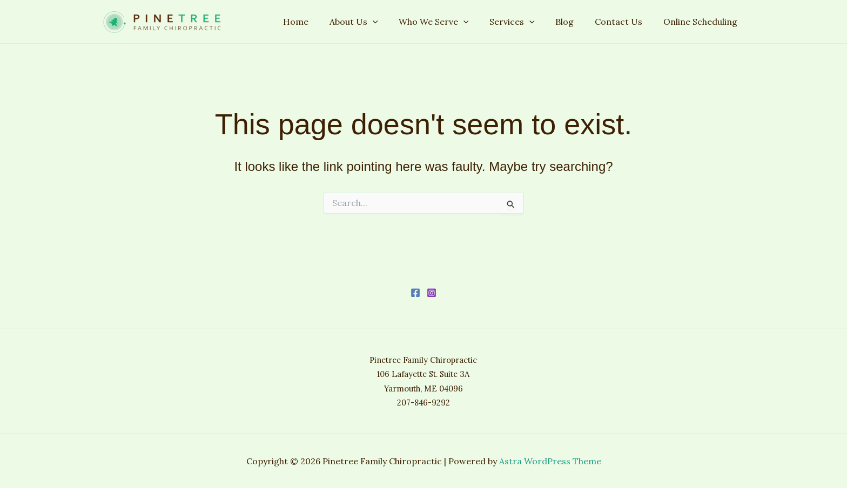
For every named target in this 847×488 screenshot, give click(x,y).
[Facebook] (415, 293)
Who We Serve (450, 21)
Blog (573, 21)
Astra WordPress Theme (550, 461)
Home (319, 21)
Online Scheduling (702, 21)
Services (524, 21)
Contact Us (624, 21)
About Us (373, 21)
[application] (392, 21)
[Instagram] (431, 293)
